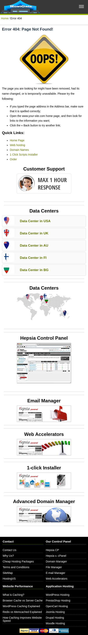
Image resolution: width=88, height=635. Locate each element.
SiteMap (8, 572)
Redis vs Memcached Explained (22, 612)
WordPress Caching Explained (21, 606)
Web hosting (17, 145)
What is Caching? (13, 594)
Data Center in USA (35, 221)
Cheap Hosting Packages (18, 561)
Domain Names (19, 149)
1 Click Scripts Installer (24, 154)
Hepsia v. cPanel (56, 555)
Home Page (17, 140)
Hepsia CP (52, 550)
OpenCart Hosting (57, 606)
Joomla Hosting (55, 612)
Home (4, 18)
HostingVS (9, 578)
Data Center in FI (33, 258)
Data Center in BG (34, 270)
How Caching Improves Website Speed (22, 619)
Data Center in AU (34, 245)
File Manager (54, 567)
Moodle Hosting (55, 623)
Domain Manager (56, 561)
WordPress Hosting (57, 594)
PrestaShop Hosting (58, 600)
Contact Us (9, 550)
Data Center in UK (34, 233)
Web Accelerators (56, 578)
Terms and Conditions (16, 567)
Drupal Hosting (55, 617)
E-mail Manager (55, 572)
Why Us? (8, 555)
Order (13, 159)
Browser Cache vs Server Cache (23, 600)
